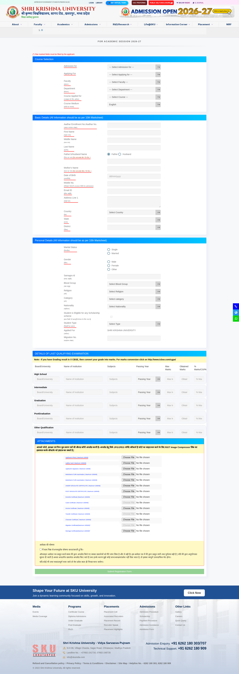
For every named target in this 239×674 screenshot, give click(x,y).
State (66, 220)
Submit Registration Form (119, 571)
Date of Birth (70, 176)
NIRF (229, 24)
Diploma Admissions (77, 616)
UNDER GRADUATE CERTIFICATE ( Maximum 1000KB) (83, 486)
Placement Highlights (113, 629)
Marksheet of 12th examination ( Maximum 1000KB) (81, 480)
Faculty (39, 24)
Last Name (69, 148)
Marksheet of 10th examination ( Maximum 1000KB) (81, 474)
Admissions (92, 24)
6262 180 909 (164, 663)
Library (99, 3)
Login (91, 3)
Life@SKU (151, 24)
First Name (69, 133)
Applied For (69, 331)
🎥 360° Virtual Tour (117, 3)
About (17, 24)
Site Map (122, 663)
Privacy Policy (74, 663)
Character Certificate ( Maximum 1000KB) (78, 519)
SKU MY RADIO (183, 3)
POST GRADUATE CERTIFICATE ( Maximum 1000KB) (82, 491)
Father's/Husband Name (77, 155)
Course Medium (71, 105)
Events (36, 612)
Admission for (70, 66)
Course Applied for (72, 97)
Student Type (70, 324)
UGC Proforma (139, 3)
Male (114, 262)
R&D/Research (122, 24)
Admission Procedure (149, 612)
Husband (127, 154)
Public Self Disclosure (160, 3)
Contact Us (180, 625)
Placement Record (112, 620)
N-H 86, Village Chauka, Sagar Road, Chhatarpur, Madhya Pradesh (99, 648)
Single (115, 249)
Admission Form (147, 629)
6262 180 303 (150, 663)
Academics (65, 24)
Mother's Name (77, 169)
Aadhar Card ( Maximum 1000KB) (76, 463)
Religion (68, 292)
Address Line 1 (71, 199)
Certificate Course (76, 612)
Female (115, 265)
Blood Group (70, 284)
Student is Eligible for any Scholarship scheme (82, 316)
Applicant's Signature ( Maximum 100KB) (78, 469)
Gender (67, 261)
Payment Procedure (148, 620)
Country (67, 212)
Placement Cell (110, 612)
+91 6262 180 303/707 (188, 643)
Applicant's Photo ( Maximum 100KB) (77, 457)
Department (69, 90)
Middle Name (70, 140)
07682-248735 (104, 652)
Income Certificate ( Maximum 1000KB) (77, 508)
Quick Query (180, 620)
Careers (178, 616)
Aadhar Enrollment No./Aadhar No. (80, 125)
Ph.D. (70, 629)
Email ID (68, 191)
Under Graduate (75, 620)
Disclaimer (110, 663)
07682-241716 (88, 652)
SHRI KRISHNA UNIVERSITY (121, 330)
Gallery (178, 612)
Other (114, 269)
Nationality (69, 307)
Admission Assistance (149, 625)
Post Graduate (74, 625)
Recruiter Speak (111, 625)
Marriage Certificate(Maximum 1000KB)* (78, 531)
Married (115, 253)
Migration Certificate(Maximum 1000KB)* (78, 525)
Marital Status (70, 248)
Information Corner (178, 24)
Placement (205, 24)
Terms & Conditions (93, 663)
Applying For (70, 73)
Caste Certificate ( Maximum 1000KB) (77, 502)
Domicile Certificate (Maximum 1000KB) (78, 497)
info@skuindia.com (76, 657)
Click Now (194, 592)
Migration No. (70, 338)
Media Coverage (40, 616)
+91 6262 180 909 (192, 648)
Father (115, 154)
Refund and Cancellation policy (48, 663)
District (67, 227)
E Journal (198, 3)
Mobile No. (78, 184)
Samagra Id (69, 277)
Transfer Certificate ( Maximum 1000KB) (78, 514)
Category (68, 299)
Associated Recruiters (113, 616)
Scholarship (145, 616)
